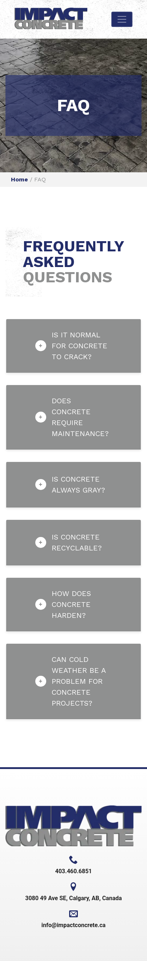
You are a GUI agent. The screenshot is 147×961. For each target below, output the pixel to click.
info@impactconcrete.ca (73, 919)
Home (19, 179)
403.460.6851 (73, 865)
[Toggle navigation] (121, 19)
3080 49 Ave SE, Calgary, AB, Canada (73, 892)
